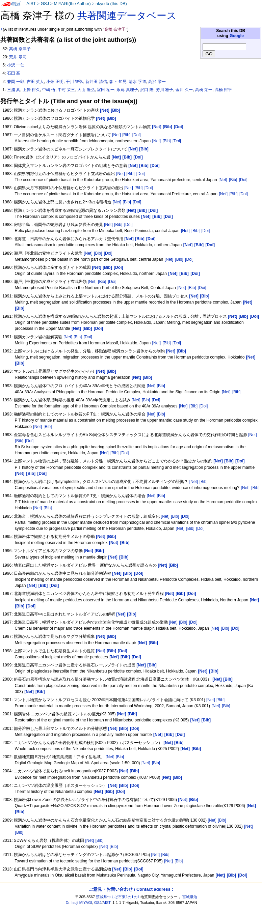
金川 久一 (184, 89)
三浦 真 (13, 89)
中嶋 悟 (48, 89)
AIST (31, 3)
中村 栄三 (66, 89)
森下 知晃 (117, 81)
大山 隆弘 (86, 89)
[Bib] (126, 135)
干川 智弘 (74, 81)
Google (237, 35)
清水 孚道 (137, 81)
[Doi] (136, 135)
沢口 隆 (146, 89)
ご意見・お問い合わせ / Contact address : (131, 889)
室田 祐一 (105, 89)
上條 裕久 (31, 89)
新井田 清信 (96, 81)
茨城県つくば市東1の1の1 (117, 897)
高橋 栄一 (203, 89)
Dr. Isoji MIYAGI (79, 903)
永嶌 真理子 (127, 89)
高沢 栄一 (156, 81)
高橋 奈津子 (19, 49)
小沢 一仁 (15, 65)
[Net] (116, 135)
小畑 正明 (54, 81)
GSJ (45, 3)
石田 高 (13, 73)
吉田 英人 (35, 81)
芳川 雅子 (164, 89)
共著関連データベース (127, 15)
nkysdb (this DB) (111, 3)
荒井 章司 (17, 57)
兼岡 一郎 (15, 81)
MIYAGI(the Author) (72, 3)
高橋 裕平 (223, 89)
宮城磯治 (189, 897)
